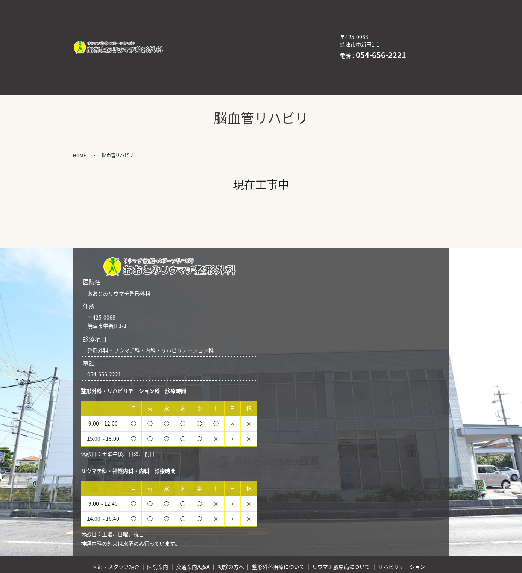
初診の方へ (185, 17)
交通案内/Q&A (294, 5)
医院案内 (249, 5)
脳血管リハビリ (293, 40)
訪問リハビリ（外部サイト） (207, 52)
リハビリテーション (274, 29)
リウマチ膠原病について (202, 29)
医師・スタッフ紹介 (196, 5)
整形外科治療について (243, 17)
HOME (268, 52)
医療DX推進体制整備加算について (214, 40)
